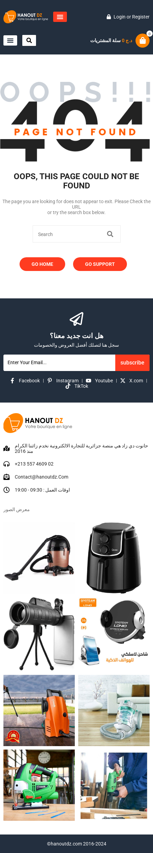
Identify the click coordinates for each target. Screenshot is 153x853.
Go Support (100, 264)
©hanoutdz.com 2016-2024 (76, 843)
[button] (60, 17)
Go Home (42, 264)
